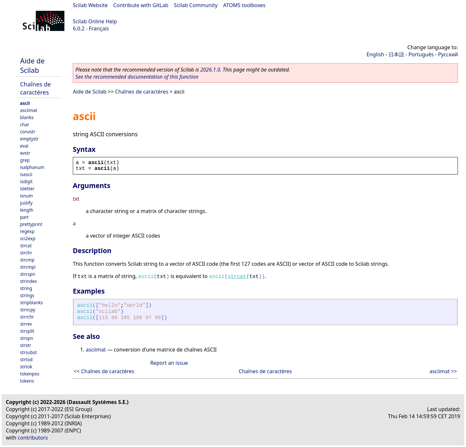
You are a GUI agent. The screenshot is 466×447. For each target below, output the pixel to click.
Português (421, 54)
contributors (33, 437)
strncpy (27, 310)
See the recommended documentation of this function (136, 76)
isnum (26, 196)
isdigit (26, 181)
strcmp (27, 260)
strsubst (28, 352)
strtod (26, 359)
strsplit (27, 331)
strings (27, 295)
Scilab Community (195, 5)
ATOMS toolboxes (244, 5)
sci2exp (27, 238)
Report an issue (169, 362)
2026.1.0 (210, 69)
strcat (26, 245)
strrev (26, 324)
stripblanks (31, 302)
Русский (448, 54)
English (375, 54)
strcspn (27, 274)
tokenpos (29, 374)
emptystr (29, 139)
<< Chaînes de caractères (104, 371)
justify (26, 203)
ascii (25, 103)
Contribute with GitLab (140, 5)
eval (24, 146)
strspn (26, 338)
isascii (26, 174)
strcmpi (28, 267)
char (24, 124)
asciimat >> (443, 371)
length (26, 210)
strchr (26, 253)
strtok (26, 366)
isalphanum (32, 167)
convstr (27, 132)
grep (25, 160)
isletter (27, 188)
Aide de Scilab (32, 65)
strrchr (27, 317)
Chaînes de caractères (35, 88)
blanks (27, 117)
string (26, 288)
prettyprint (31, 224)
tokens (27, 381)
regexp (27, 231)
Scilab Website (90, 5)
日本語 (396, 54)
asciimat (28, 110)
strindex (28, 281)
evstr (25, 153)
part (24, 217)
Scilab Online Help (95, 21)
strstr (25, 345)
